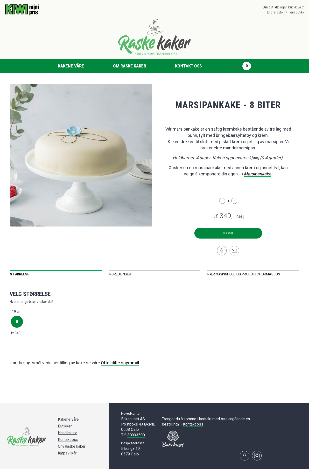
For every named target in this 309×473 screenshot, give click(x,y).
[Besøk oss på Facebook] (244, 460)
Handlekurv (67, 437)
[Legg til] (234, 201)
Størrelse (19, 274)
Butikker (65, 430)
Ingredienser (120, 274)
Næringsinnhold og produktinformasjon (243, 274)
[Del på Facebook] (222, 250)
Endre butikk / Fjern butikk (285, 12)
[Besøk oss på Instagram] (257, 460)
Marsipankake (257, 173)
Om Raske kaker (129, 66)
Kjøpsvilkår (67, 457)
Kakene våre (71, 66)
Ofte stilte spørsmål (120, 366)
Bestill (228, 233)
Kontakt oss (188, 66)
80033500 (136, 439)
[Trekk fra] (222, 201)
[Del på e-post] (234, 250)
